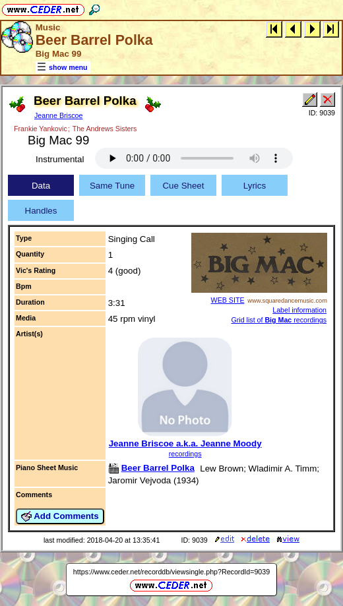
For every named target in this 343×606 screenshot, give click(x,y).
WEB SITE (228, 300)
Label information (299, 310)
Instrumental (60, 159)
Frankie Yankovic (40, 129)
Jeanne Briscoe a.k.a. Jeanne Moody (185, 443)
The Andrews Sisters (105, 129)
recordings (185, 454)
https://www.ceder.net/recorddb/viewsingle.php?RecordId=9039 (171, 572)
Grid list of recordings (279, 320)
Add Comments (60, 516)
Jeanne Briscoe (58, 115)
